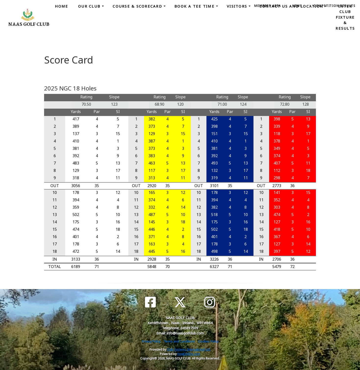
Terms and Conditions (179, 341)
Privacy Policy (151, 341)
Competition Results (334, 6)
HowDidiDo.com (188, 354)
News (297, 6)
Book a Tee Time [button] (195, 6)
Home (61, 6)
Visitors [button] (238, 6)
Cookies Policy (208, 341)
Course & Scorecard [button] (138, 6)
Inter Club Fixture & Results (345, 17)
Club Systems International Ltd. (189, 349)
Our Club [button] (90, 6)
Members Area (267, 6)
